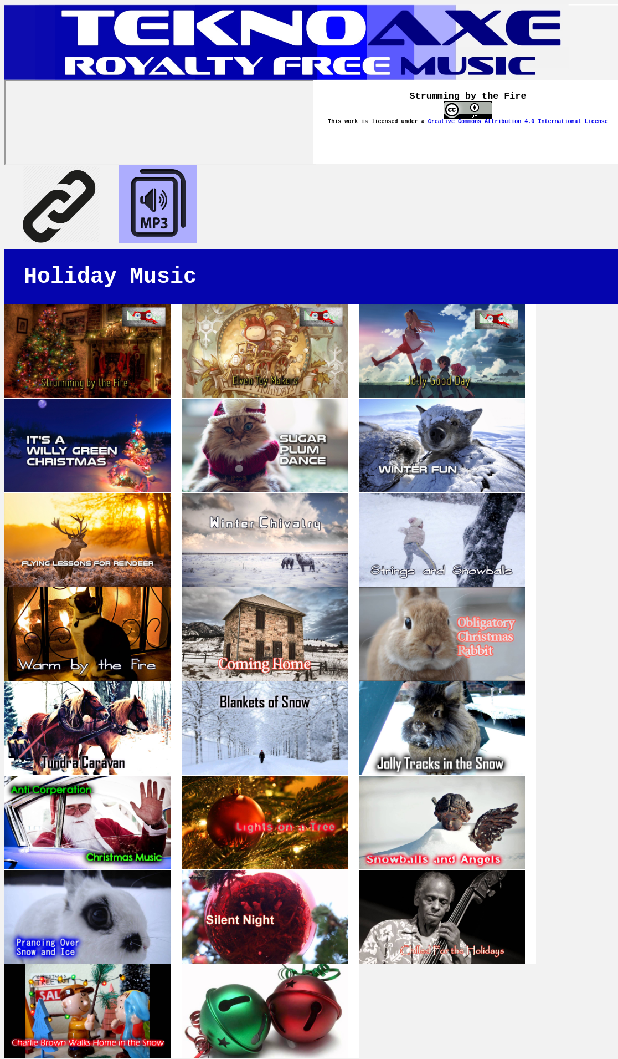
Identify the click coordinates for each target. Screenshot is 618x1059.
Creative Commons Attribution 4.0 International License (518, 122)
